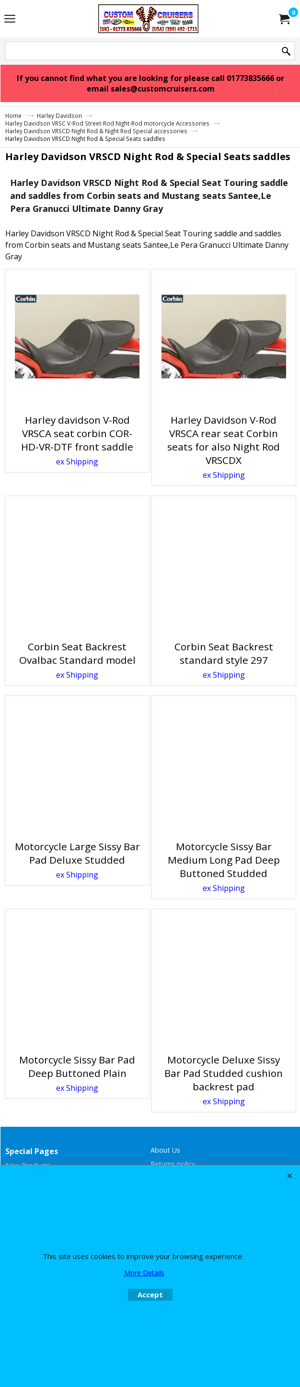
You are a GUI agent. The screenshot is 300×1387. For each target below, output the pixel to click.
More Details (144, 1272)
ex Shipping (77, 461)
